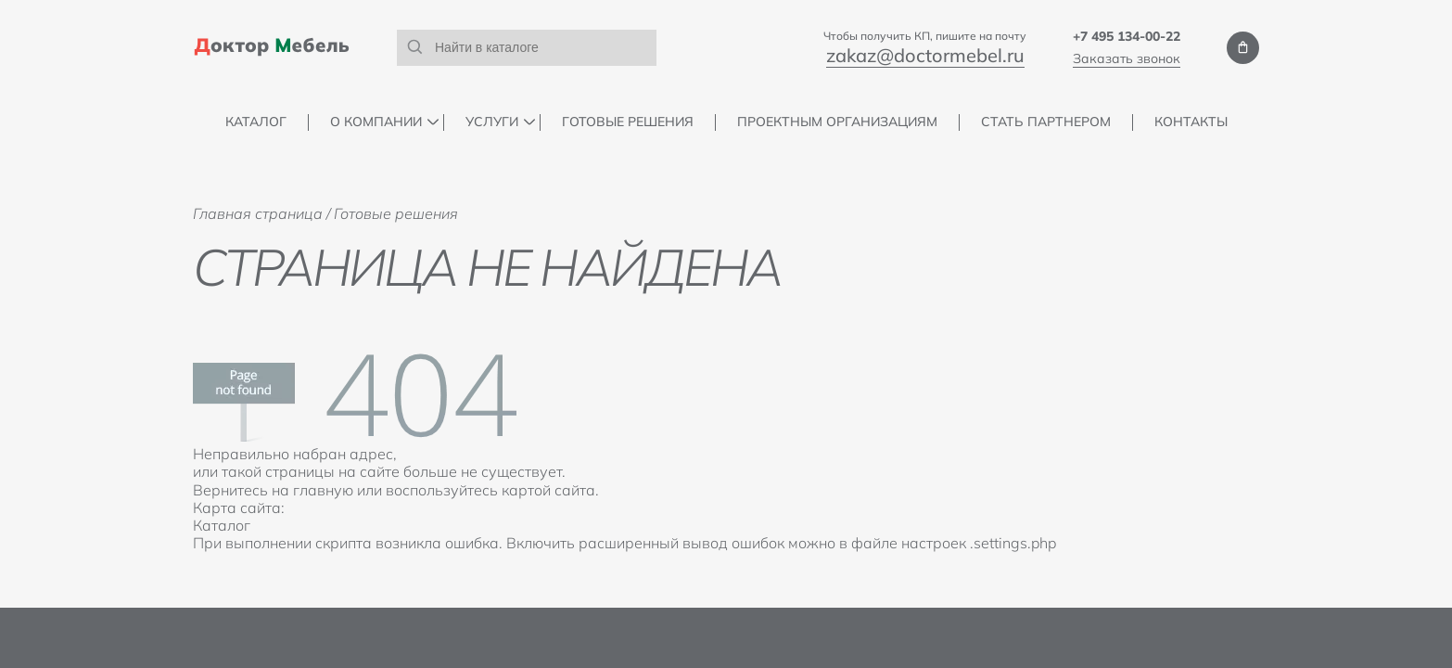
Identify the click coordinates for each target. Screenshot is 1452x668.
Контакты (1191, 122)
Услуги (491, 122)
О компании (376, 122)
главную (323, 490)
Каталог (256, 122)
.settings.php (1013, 542)
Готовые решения (628, 122)
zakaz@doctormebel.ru (925, 55)
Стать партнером (1046, 122)
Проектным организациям (837, 122)
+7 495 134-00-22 (1126, 36)
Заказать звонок (1126, 58)
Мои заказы (1243, 48)
